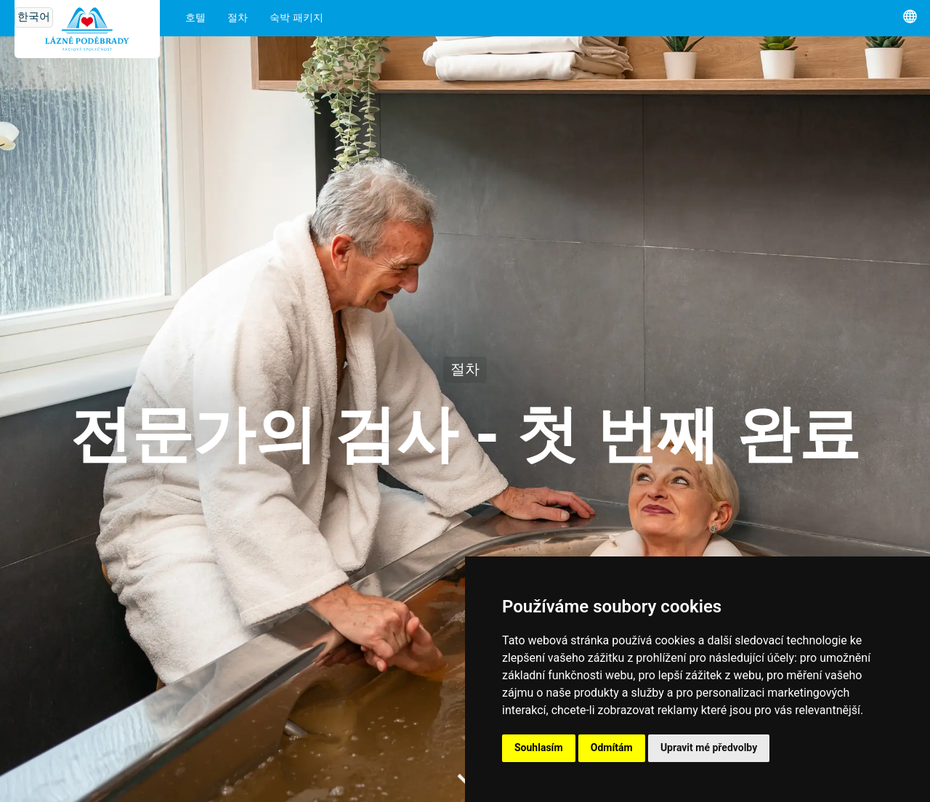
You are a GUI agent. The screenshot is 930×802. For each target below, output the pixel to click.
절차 (237, 18)
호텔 (195, 18)
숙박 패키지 (296, 18)
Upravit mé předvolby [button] (708, 747)
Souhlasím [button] (538, 747)
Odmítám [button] (612, 747)
